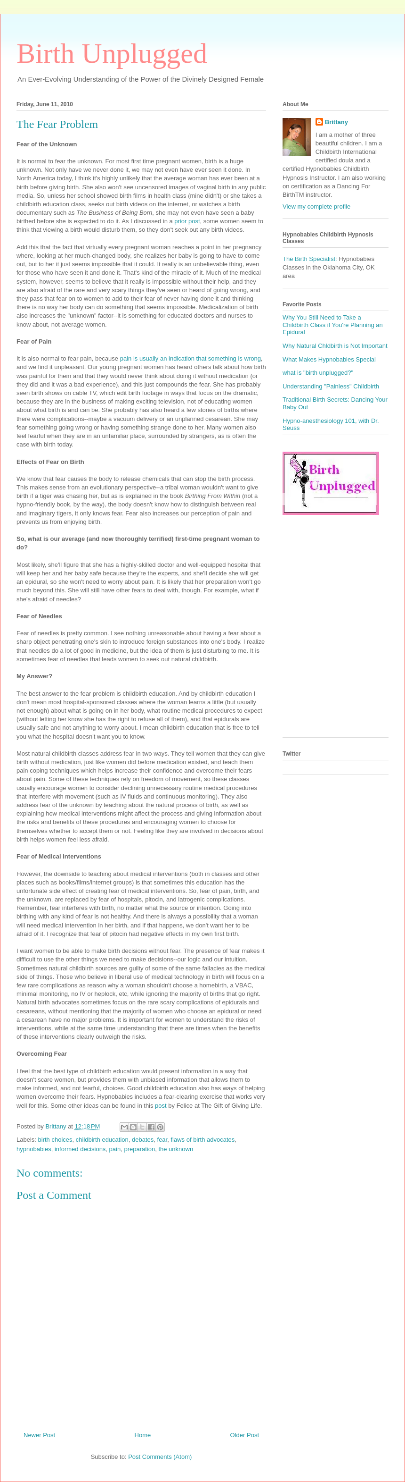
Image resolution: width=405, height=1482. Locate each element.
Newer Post (39, 1435)
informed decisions (80, 1149)
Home (143, 1435)
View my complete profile (316, 206)
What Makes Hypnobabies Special (329, 359)
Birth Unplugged (111, 53)
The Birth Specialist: (310, 258)
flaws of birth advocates (202, 1139)
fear (162, 1139)
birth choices (55, 1139)
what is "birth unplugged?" (318, 372)
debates (143, 1139)
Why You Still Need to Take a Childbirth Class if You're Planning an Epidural (333, 325)
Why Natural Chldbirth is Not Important (335, 345)
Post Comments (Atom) (160, 1456)
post (161, 1105)
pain (115, 1149)
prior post (187, 221)
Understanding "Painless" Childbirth (331, 386)
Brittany (336, 122)
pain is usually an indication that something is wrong (190, 358)
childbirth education (102, 1139)
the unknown (175, 1149)
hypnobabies (33, 1149)
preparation (139, 1149)
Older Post (244, 1435)
